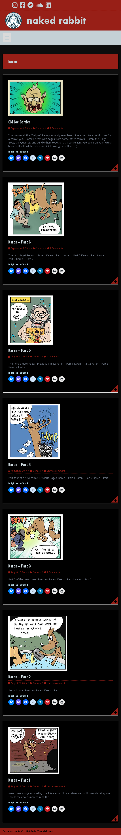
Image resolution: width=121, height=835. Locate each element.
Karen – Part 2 (19, 676)
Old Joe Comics (19, 122)
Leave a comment (56, 470)
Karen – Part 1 (19, 780)
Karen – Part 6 (19, 242)
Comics (40, 128)
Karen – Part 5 (19, 350)
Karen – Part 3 (19, 566)
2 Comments (56, 128)
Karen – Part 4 (19, 464)
